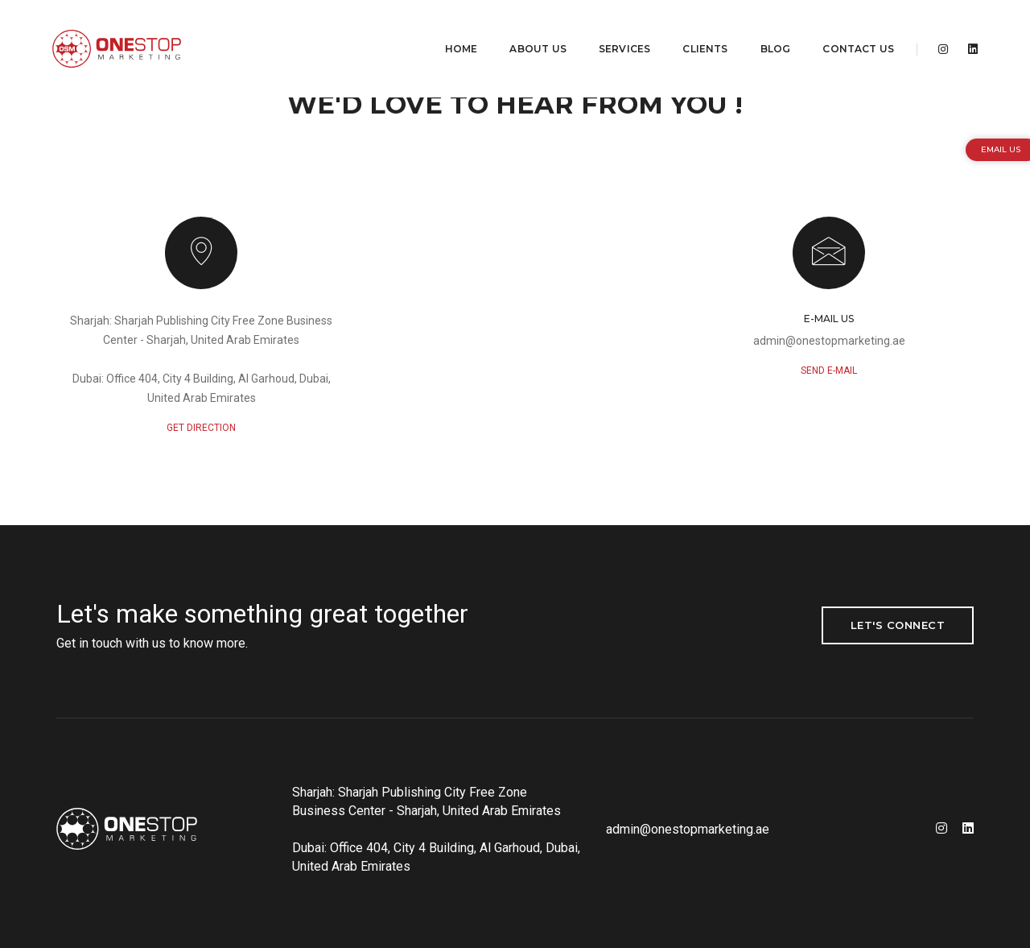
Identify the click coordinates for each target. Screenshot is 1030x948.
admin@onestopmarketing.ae (829, 340)
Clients (693, 29)
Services (613, 29)
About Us (526, 29)
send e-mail (829, 370)
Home (450, 29)
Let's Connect (898, 625)
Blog (763, 29)
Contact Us (847, 29)
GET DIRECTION (201, 427)
